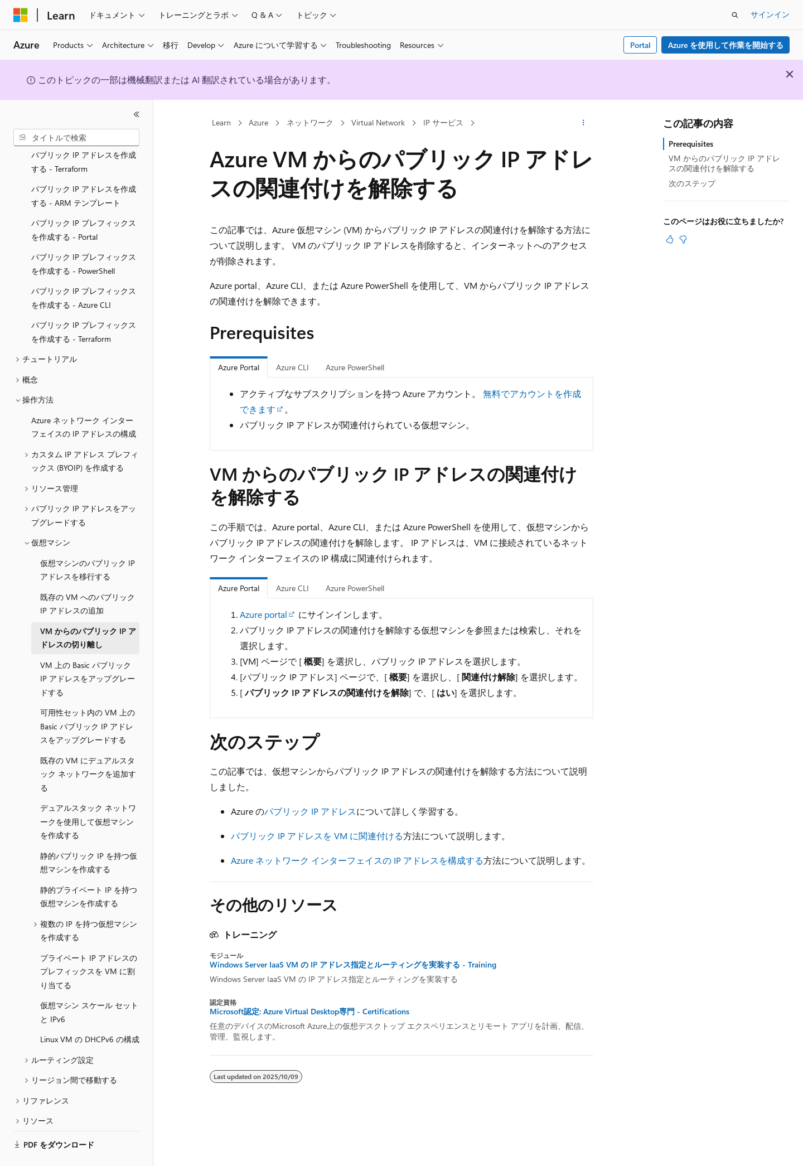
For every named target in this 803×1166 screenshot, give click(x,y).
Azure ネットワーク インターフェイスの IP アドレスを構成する (357, 860)
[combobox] (76, 138)
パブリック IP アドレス (310, 811)
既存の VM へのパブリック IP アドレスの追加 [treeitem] (87, 573)
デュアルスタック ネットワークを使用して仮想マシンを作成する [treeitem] (88, 791)
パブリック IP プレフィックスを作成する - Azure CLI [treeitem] (83, 267)
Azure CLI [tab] (292, 367)
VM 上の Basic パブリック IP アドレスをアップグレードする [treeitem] (87, 648)
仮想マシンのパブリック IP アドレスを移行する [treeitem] (87, 539)
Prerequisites (691, 143)
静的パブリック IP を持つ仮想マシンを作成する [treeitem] (88, 832)
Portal (640, 45)
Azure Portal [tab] (238, 367)
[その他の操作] (583, 123)
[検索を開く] (735, 15)
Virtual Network (378, 122)
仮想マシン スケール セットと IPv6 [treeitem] (89, 981)
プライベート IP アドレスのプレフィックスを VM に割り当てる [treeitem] (88, 941)
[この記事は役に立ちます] (669, 239)
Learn (221, 122)
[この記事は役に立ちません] (683, 239)
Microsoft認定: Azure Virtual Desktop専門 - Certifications (309, 1012)
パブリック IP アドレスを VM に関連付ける (317, 835)
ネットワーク (310, 122)
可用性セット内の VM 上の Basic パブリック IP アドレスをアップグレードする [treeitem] (87, 695)
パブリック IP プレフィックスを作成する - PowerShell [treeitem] (83, 233)
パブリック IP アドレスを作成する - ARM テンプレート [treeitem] (83, 165)
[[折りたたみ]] (136, 114)
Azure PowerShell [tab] (355, 367)
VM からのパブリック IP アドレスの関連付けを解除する (724, 163)
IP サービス (443, 122)
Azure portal (263, 614)
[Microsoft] (20, 15)
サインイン (770, 14)
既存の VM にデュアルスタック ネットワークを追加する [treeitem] (88, 743)
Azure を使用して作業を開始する (725, 45)
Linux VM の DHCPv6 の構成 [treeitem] (89, 1008)
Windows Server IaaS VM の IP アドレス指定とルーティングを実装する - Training (353, 965)
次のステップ (692, 183)
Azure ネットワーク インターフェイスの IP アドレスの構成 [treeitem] (83, 396)
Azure (258, 122)
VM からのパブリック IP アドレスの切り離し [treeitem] (88, 607)
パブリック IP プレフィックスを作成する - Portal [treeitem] (83, 199)
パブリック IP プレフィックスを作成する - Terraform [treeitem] (83, 301)
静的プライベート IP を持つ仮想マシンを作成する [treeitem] (88, 866)
